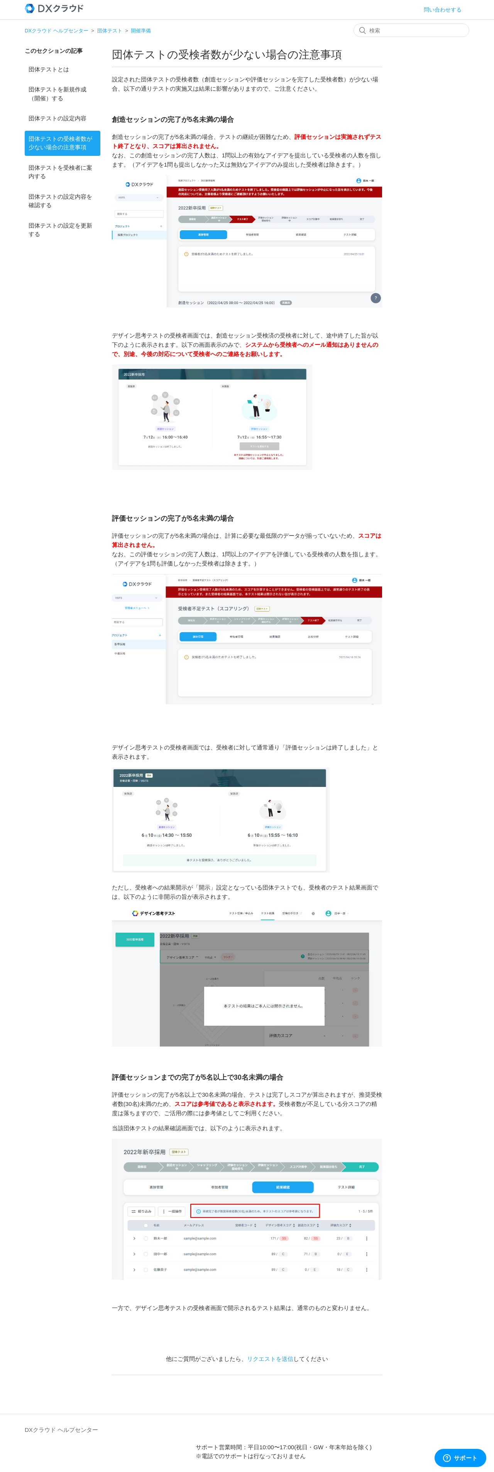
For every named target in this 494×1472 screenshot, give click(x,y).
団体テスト (109, 31)
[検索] (411, 30)
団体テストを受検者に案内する (60, 172)
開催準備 (141, 31)
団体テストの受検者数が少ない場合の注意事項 (60, 143)
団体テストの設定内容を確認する (60, 201)
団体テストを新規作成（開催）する (57, 93)
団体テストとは (49, 69)
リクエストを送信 (270, 1359)
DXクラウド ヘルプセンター (56, 31)
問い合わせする (443, 10)
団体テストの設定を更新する (60, 230)
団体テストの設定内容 (57, 118)
